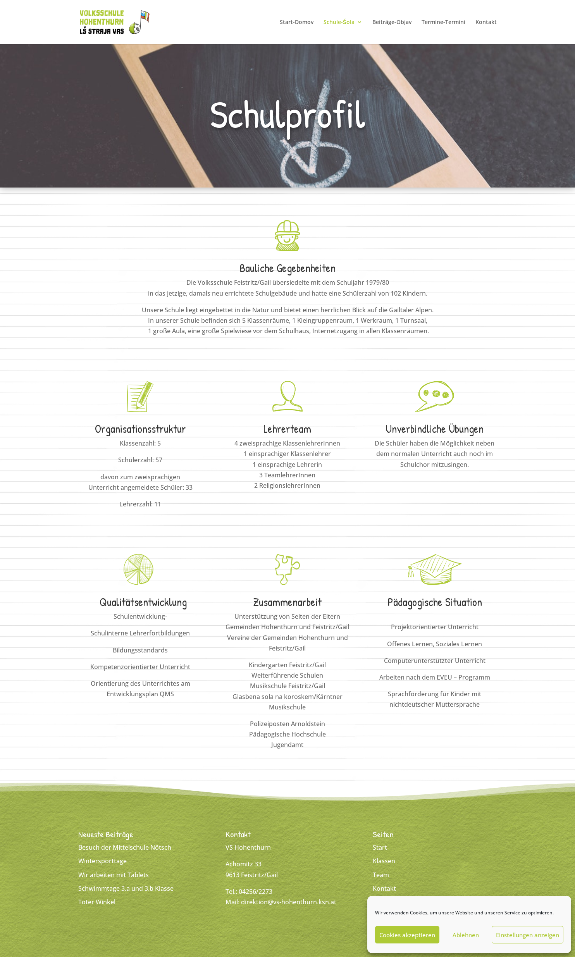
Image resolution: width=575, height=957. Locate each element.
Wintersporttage (102, 861)
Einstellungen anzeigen (527, 935)
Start (380, 847)
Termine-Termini (443, 22)
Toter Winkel (96, 902)
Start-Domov (296, 22)
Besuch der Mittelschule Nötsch (124, 847)
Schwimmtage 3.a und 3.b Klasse (126, 888)
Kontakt (486, 22)
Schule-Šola (339, 22)
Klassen (384, 861)
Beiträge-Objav (391, 22)
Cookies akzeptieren (407, 935)
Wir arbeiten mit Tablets (113, 875)
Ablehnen (466, 935)
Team (381, 875)
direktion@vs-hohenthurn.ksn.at (288, 902)
